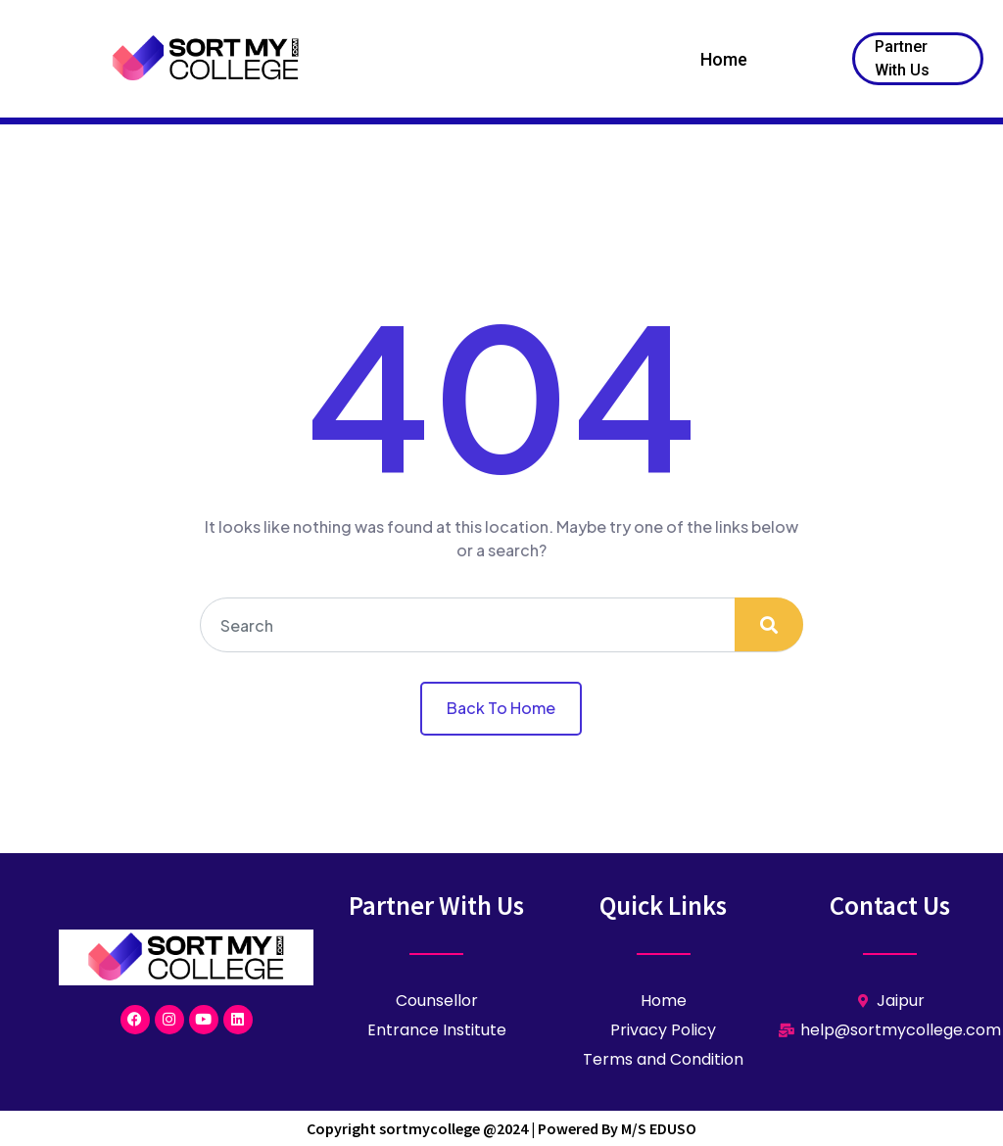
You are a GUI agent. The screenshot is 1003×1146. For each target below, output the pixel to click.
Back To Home (501, 707)
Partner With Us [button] (902, 58)
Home (723, 59)
